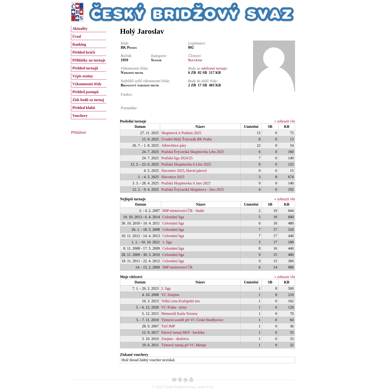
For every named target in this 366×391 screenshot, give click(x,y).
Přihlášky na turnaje (88, 60)
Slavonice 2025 (172, 177)
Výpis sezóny (82, 76)
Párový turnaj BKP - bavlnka (182, 332)
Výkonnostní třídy (87, 84)
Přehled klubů (83, 108)
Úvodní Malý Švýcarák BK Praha (186, 139)
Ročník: (126, 56)
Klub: (125, 43)
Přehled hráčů (83, 52)
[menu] (88, 71)
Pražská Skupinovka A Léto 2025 (186, 164)
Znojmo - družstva (175, 339)
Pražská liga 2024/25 (177, 158)
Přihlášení (78, 132)
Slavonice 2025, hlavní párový (184, 171)
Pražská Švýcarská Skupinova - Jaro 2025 (192, 189)
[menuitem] (88, 28)
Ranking (79, 44)
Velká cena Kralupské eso (180, 301)
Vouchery (80, 116)
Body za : (208, 68)
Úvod (76, 36)
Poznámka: (129, 108)
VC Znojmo (170, 295)
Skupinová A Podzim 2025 (181, 133)
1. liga (167, 242)
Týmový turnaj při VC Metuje (183, 345)
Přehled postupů (85, 92)
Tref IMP (168, 326)
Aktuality (80, 29)
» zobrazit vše (284, 121)
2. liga (166, 288)
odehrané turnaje (214, 68)
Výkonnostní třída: (135, 68)
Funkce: (127, 94)
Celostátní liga (173, 217)
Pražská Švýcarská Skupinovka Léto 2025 (192, 152)
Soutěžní (195, 60)
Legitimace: (197, 43)
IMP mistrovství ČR (177, 267)
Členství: (195, 56)
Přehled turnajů (85, 68)
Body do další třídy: (203, 81)
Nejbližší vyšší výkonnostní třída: (145, 81)
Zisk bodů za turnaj (88, 100)
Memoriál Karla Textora (179, 314)
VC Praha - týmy (174, 307)
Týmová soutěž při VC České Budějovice (192, 320)
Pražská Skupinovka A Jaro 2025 (186, 183)
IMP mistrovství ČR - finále (183, 211)
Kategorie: (159, 56)
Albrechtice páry (173, 145)
